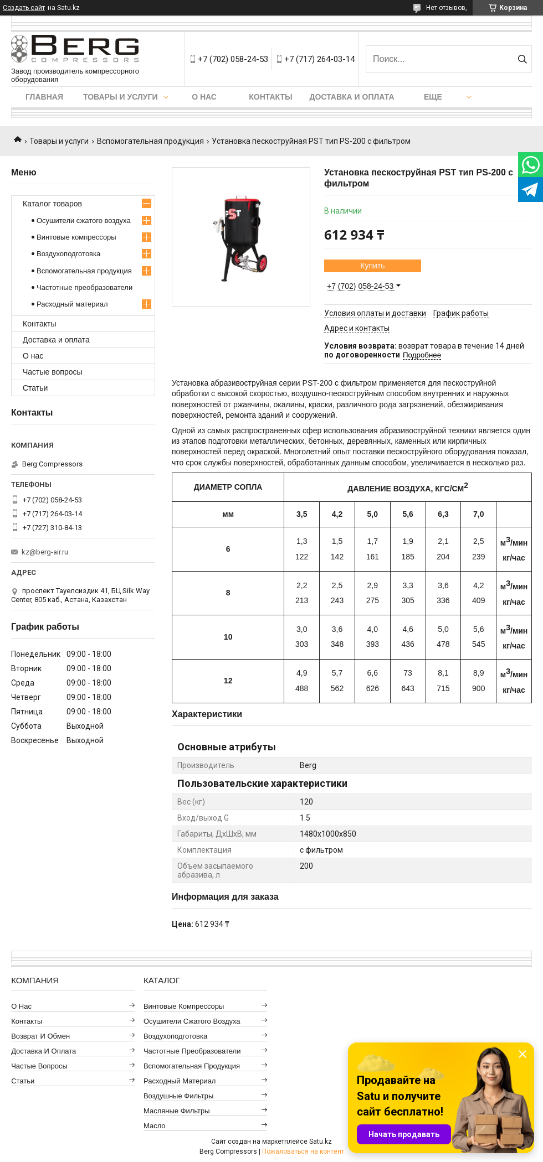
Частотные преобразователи (84, 287)
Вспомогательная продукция (150, 141)
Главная (44, 96)
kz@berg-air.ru (45, 552)
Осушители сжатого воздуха (84, 220)
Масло (155, 1126)
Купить (372, 265)
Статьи (35, 387)
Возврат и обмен (40, 1036)
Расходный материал (72, 304)
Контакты (270, 96)
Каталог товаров (52, 203)
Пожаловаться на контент (303, 1151)
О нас (204, 96)
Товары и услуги (120, 96)
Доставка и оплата (352, 96)
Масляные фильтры (177, 1111)
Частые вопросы (53, 371)
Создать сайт (24, 8)
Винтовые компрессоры (76, 237)
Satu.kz (320, 1141)
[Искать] (522, 59)
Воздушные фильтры (178, 1096)
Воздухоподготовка (68, 254)
